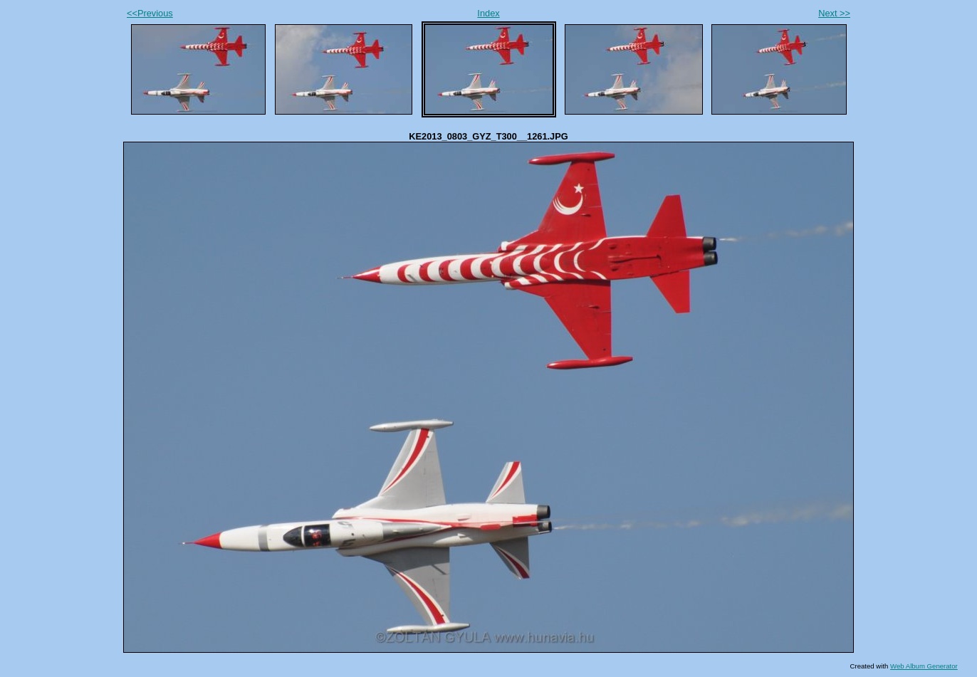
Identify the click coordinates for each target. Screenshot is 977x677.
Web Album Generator (924, 666)
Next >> (834, 13)
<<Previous (150, 13)
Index (488, 13)
